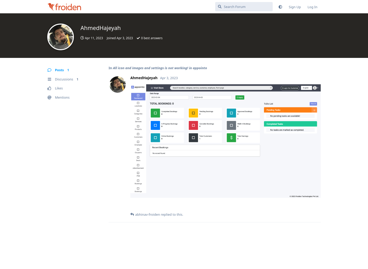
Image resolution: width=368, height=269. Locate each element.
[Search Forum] (244, 6)
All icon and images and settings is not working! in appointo (160, 68)
